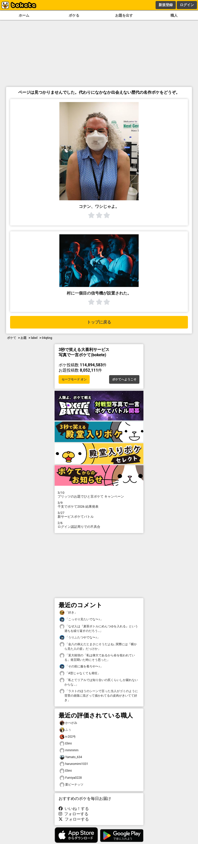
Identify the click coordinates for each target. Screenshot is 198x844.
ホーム (24, 15)
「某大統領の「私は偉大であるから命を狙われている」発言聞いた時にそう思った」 (97, 657)
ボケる (74, 15)
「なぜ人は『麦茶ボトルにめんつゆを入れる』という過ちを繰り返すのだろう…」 (99, 628)
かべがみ (68, 723)
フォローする (73, 813)
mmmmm (69, 750)
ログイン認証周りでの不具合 (99, 525)
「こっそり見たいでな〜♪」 (81, 619)
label (34, 338)
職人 (174, 15)
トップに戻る (99, 322)
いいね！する (74, 808)
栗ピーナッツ (71, 784)
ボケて (11, 338)
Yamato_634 (71, 757)
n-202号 (68, 736)
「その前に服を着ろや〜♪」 (81, 666)
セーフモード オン (74, 379)
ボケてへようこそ (124, 379)
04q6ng (47, 338)
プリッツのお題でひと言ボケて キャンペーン (99, 494)
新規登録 (166, 5)
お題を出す (124, 15)
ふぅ (65, 729)
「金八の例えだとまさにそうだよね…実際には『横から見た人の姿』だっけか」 (98, 646)
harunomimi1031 (74, 764)
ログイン (187, 5)
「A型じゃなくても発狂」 (80, 673)
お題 (23, 338)
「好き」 (68, 612)
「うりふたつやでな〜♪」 (80, 637)
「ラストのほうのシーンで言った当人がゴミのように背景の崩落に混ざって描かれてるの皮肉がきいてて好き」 (99, 695)
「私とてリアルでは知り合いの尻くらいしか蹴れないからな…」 (99, 682)
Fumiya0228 (71, 777)
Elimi (66, 743)
